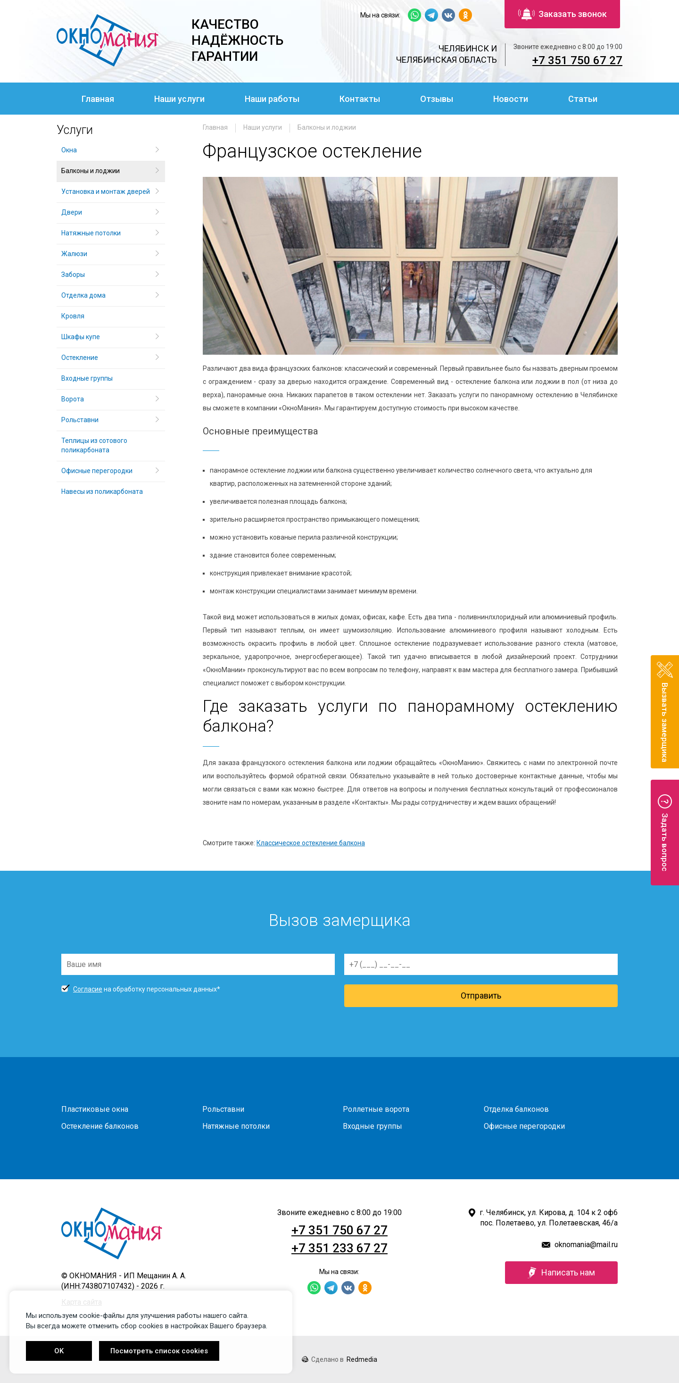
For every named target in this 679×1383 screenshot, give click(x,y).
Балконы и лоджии (327, 127)
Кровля (72, 316)
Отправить (481, 995)
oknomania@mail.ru (586, 1244)
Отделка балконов (516, 1109)
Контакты (360, 99)
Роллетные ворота (376, 1109)
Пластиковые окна (94, 1109)
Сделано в (339, 1359)
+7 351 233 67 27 (339, 1248)
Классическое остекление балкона (311, 843)
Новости (510, 99)
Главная (98, 99)
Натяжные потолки (91, 233)
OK (59, 1351)
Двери (71, 212)
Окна (69, 150)
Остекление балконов (100, 1126)
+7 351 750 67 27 (577, 60)
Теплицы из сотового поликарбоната (94, 445)
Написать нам (561, 1272)
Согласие (87, 989)
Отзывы (436, 99)
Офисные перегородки (96, 471)
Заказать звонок (562, 14)
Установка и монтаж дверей (106, 191)
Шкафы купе (80, 337)
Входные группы (87, 378)
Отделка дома (83, 295)
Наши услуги (179, 99)
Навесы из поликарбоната (102, 491)
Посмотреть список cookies (159, 1351)
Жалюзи (74, 254)
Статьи (582, 99)
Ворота (72, 399)
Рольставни (80, 420)
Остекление (79, 357)
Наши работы (272, 99)
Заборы (73, 274)
